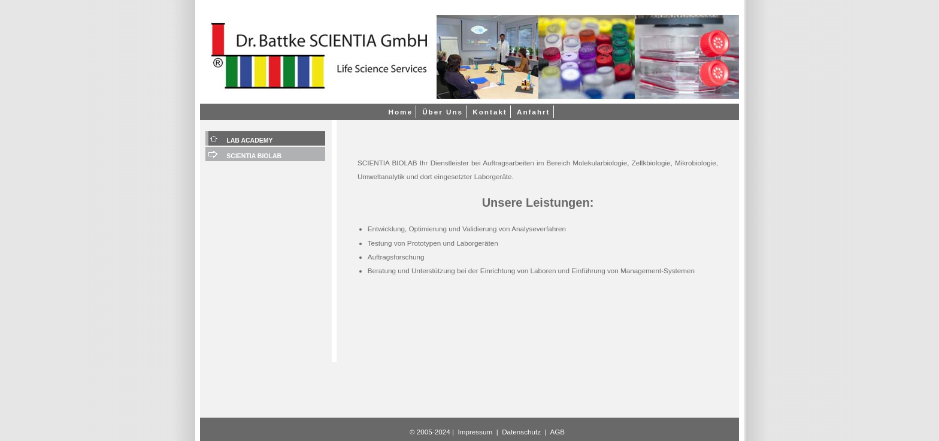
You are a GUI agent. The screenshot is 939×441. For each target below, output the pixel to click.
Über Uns (442, 112)
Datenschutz (521, 432)
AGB (557, 432)
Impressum (475, 432)
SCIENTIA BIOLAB (253, 155)
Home (400, 112)
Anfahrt (533, 112)
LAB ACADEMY (249, 140)
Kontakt (489, 112)
